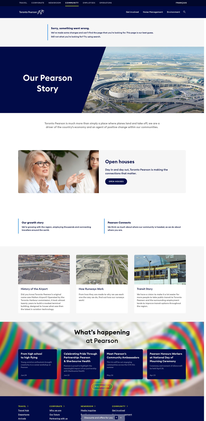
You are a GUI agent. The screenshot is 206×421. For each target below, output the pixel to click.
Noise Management (153, 12)
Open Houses (116, 181)
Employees (89, 3)
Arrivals (22, 418)
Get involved (132, 12)
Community (72, 3)
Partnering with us (58, 418)
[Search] (184, 12)
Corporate (37, 3)
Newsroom (55, 3)
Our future (54, 414)
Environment (173, 12)
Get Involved (118, 410)
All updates (102, 386)
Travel (23, 3)
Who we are (55, 410)
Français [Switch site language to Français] (181, 3)
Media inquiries (88, 410)
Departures (23, 414)
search (96, 36)
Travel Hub (23, 410)
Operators (105, 3)
